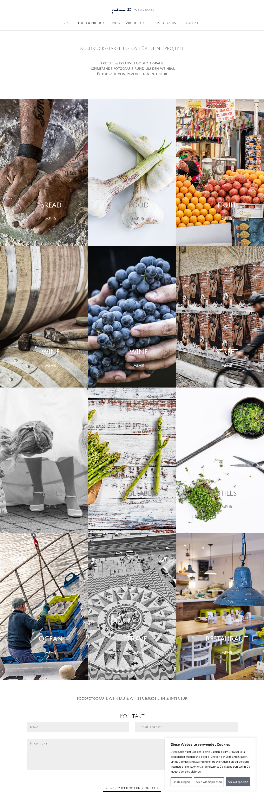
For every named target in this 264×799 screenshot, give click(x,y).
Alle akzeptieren (238, 781)
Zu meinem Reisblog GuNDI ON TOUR (132, 788)
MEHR (50, 219)
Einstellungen (181, 781)
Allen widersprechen (209, 781)
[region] (210, 764)
